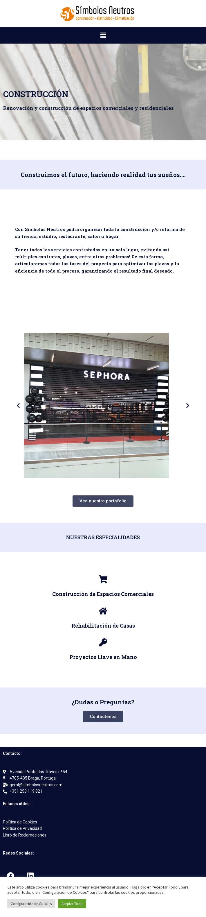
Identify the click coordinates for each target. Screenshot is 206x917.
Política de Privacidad (22, 828)
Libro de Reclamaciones (24, 835)
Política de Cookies (20, 822)
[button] (103, 35)
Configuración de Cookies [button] (31, 903)
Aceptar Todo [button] (72, 903)
